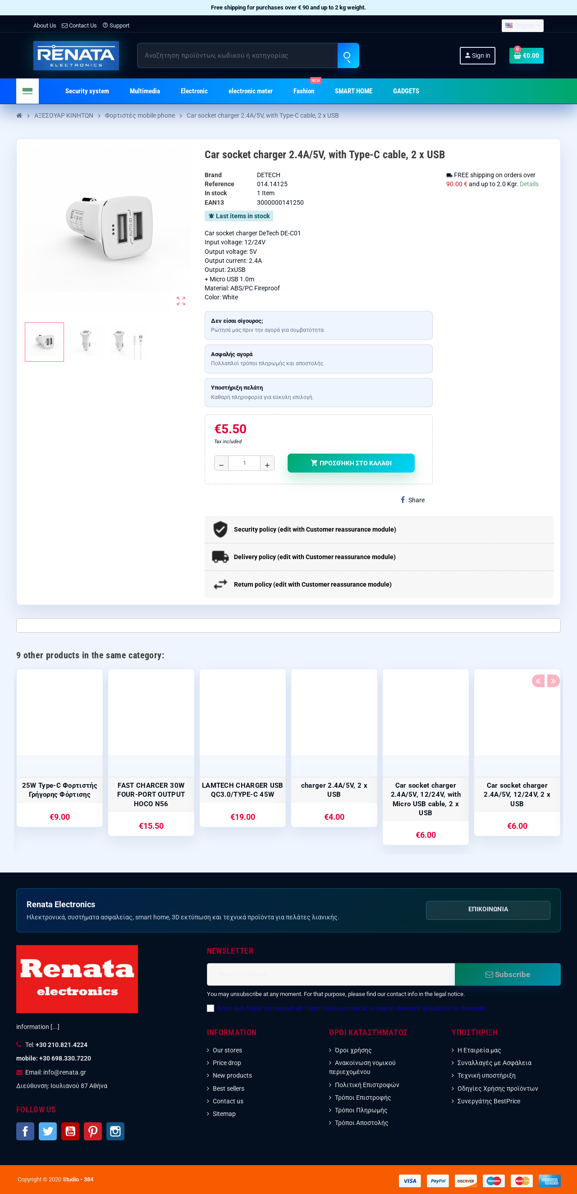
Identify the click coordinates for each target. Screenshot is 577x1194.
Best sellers (228, 1088)
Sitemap (224, 1113)
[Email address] (331, 974)
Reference (219, 184)
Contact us (228, 1101)
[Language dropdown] (523, 25)
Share (413, 500)
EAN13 (214, 202)
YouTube (70, 1131)
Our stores (227, 1050)
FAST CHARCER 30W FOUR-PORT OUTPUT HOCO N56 (151, 794)
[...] (55, 1026)
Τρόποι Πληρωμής (361, 1110)
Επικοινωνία (488, 909)
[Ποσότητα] (244, 463)
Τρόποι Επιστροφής (363, 1097)
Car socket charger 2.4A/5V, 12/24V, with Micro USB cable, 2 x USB (426, 799)
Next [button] (552, 653)
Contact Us (79, 25)
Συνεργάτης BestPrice (489, 1101)
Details (529, 184)
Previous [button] (538, 653)
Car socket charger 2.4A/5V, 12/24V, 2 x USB (517, 794)
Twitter (48, 1131)
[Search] (248, 55)
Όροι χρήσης (353, 1050)
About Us (44, 25)
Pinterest (93, 1131)
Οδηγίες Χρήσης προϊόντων (498, 1088)
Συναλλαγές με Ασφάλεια (494, 1062)
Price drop (227, 1062)
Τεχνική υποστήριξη (487, 1075)
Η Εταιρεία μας (479, 1050)
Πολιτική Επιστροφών (367, 1084)
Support (115, 25)
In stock (216, 193)
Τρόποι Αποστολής (362, 1122)
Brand (213, 175)
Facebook (25, 1131)
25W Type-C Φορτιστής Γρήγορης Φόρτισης (59, 790)
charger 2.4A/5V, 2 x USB (334, 790)
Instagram (115, 1131)
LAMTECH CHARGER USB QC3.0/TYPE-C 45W (243, 790)
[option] (59, 748)
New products (232, 1075)
